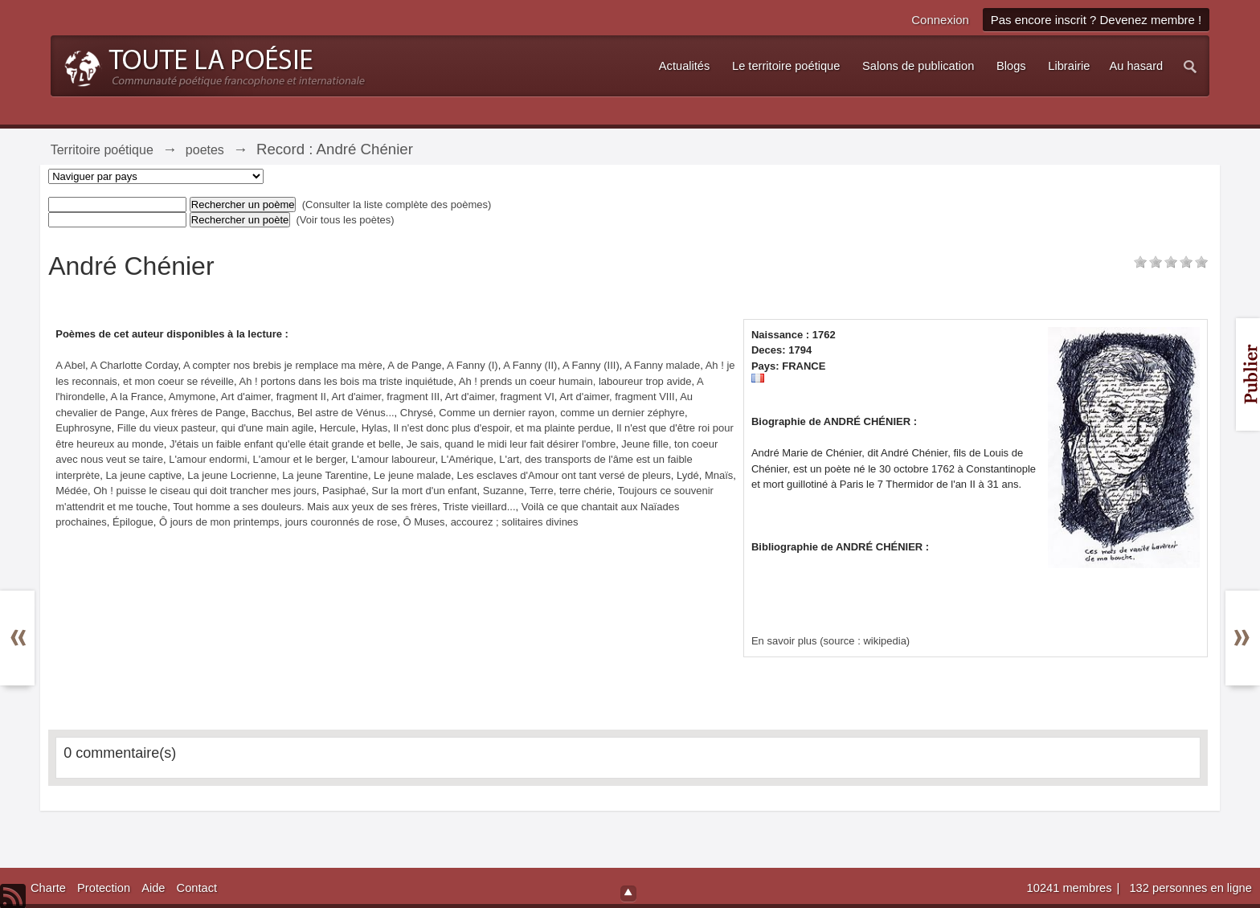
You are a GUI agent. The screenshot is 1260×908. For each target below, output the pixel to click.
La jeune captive (143, 475)
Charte (48, 887)
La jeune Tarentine (325, 475)
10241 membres (1071, 887)
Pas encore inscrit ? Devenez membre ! (1096, 20)
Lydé (688, 475)
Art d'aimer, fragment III (385, 397)
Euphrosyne (83, 428)
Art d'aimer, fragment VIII (616, 397)
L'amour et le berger (299, 459)
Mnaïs (719, 475)
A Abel (70, 365)
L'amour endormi (208, 459)
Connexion (940, 20)
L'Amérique (467, 459)
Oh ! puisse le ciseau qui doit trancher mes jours (204, 491)
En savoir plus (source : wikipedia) (830, 641)
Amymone (192, 397)
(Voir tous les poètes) (346, 220)
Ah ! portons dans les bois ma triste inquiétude (346, 381)
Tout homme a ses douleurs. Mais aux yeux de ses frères (305, 507)
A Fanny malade (662, 365)
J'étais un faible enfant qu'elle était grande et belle (285, 444)
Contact (197, 887)
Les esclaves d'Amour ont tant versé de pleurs (563, 475)
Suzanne (503, 491)
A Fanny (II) (530, 365)
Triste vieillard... (479, 507)
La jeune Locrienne (231, 475)
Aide (153, 887)
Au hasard (1136, 65)
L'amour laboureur (393, 459)
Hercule (338, 428)
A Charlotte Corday (134, 365)
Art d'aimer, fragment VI (499, 397)
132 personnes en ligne (1190, 887)
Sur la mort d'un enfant (424, 491)
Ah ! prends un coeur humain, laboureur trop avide (575, 381)
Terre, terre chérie (571, 491)
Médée (71, 491)
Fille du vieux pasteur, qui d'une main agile (215, 428)
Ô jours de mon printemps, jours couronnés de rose (278, 522)
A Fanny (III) (591, 365)
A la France (136, 397)
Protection (103, 887)
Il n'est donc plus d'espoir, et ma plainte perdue (501, 428)
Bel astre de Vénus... (346, 413)
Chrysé (416, 413)
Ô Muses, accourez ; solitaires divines (490, 522)
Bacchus (272, 413)
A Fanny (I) (472, 365)
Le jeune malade (412, 475)
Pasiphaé (344, 491)
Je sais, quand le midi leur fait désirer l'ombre (511, 444)
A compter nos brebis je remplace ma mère (282, 365)
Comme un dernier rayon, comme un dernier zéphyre (562, 413)
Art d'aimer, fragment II (273, 397)
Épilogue (132, 522)
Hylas (375, 428)
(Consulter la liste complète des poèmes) (397, 204)
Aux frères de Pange (198, 413)
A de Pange (414, 365)
